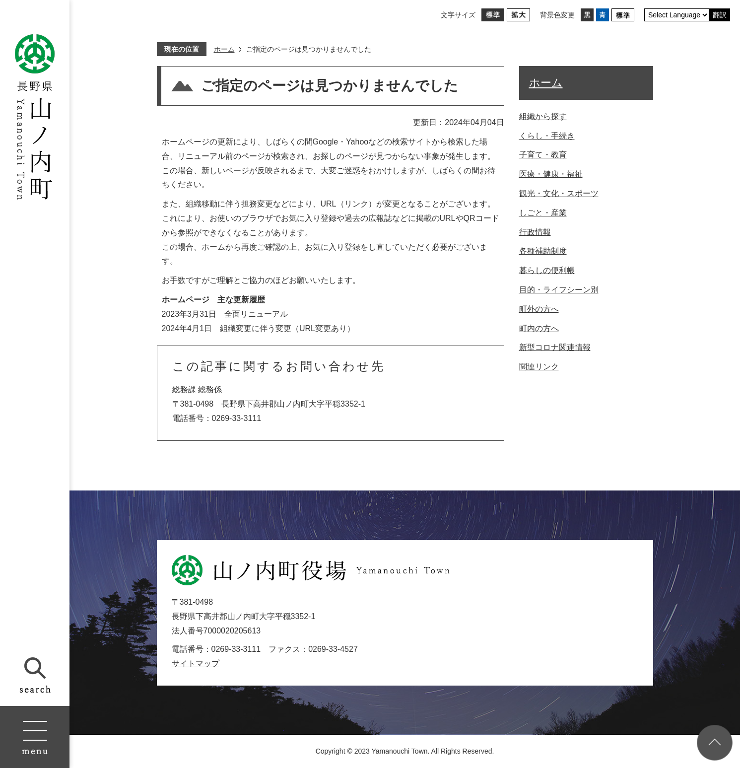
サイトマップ (195, 663)
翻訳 (720, 15)
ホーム (224, 49)
